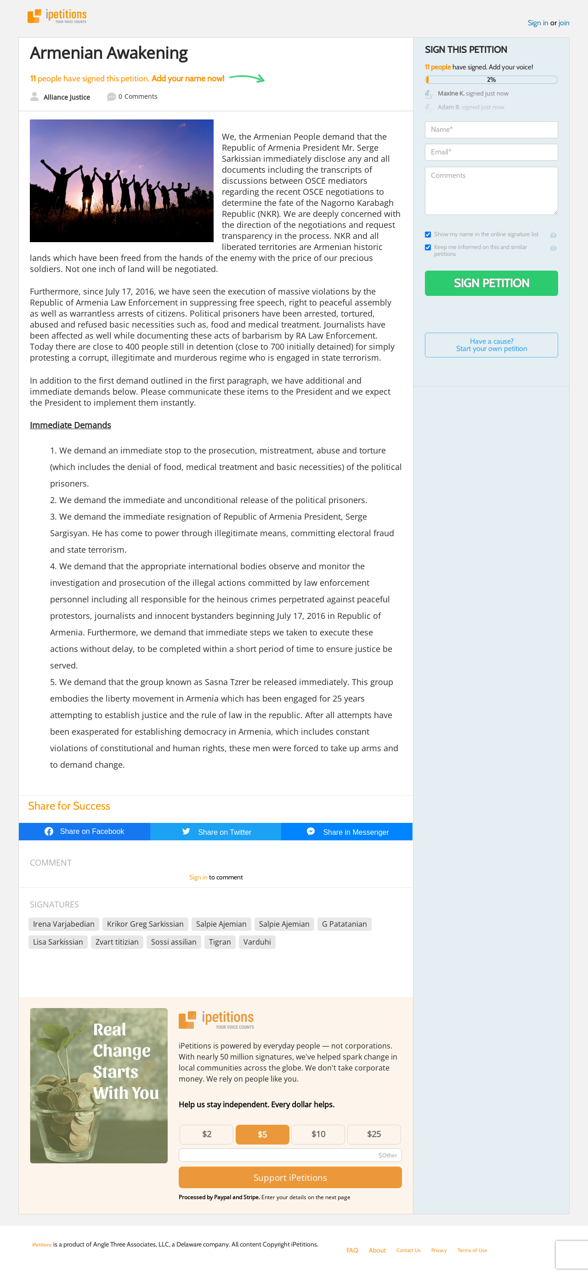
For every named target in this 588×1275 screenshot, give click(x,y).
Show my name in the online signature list (481, 238)
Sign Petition (492, 287)
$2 (206, 1138)
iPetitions (66, 18)
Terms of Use (485, 1250)
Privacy (447, 1250)
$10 (318, 1138)
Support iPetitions (290, 1181)
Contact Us (411, 1250)
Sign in (538, 27)
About (377, 1250)
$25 (374, 1138)
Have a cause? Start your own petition (491, 349)
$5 (262, 1138)
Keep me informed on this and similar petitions (476, 254)
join (564, 27)
